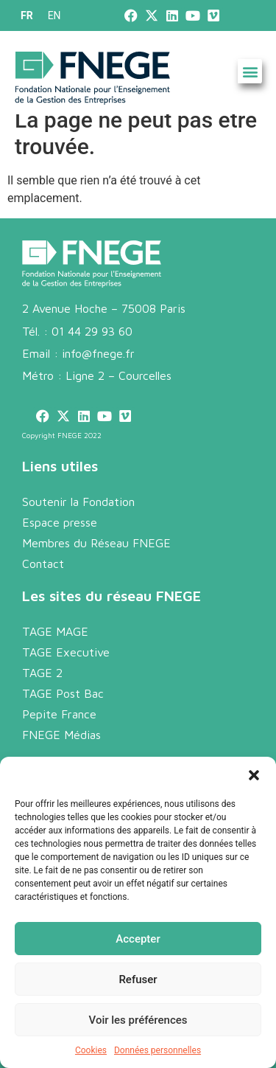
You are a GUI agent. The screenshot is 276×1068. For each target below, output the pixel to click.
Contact (43, 563)
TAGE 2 (42, 672)
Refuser (137, 979)
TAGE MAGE (55, 631)
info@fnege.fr (98, 353)
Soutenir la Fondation (78, 501)
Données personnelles (157, 1050)
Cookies (91, 1050)
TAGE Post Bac (63, 693)
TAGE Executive (66, 652)
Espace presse (59, 522)
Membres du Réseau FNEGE (96, 542)
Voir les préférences (138, 1020)
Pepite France (59, 714)
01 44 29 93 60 (92, 331)
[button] (254, 775)
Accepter (138, 939)
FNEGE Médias (61, 734)
